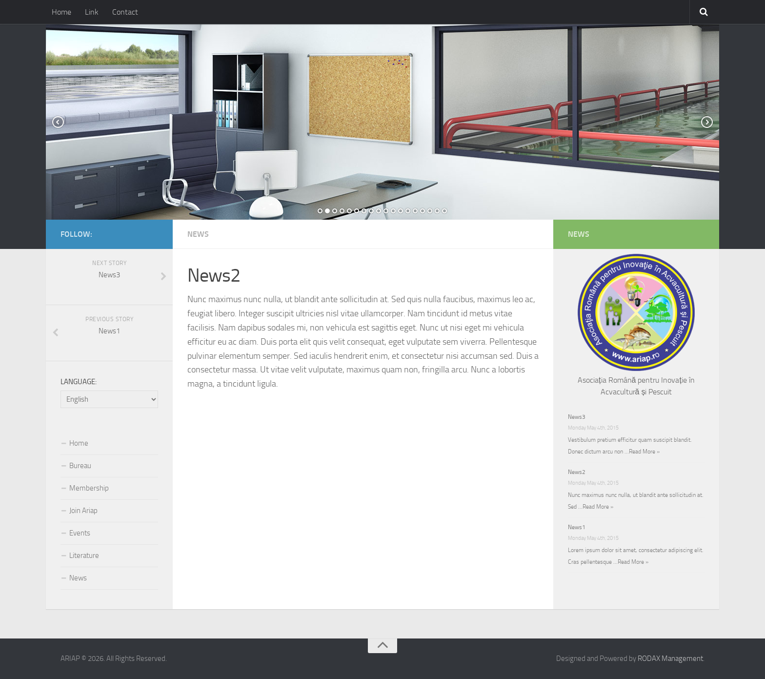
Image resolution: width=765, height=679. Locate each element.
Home (61, 12)
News (198, 234)
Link (92, 12)
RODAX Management (670, 658)
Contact (125, 12)
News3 (576, 416)
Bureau (80, 465)
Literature (84, 555)
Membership (89, 488)
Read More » (644, 451)
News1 (576, 527)
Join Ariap (83, 510)
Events (79, 533)
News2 (576, 472)
